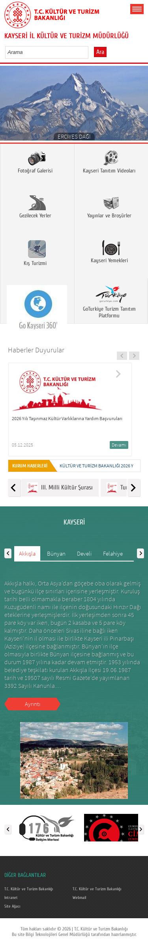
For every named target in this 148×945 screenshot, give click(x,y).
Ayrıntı (32, 704)
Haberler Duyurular (36, 349)
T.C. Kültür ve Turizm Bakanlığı (28, 889)
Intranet (11, 897)
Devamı (119, 445)
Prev (9, 106)
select (90, 52)
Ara (100, 52)
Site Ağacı (12, 906)
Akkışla (27, 553)
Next (139, 106)
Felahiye (113, 553)
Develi (84, 553)
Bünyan (56, 553)
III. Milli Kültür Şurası (60, 487)
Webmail (79, 897)
